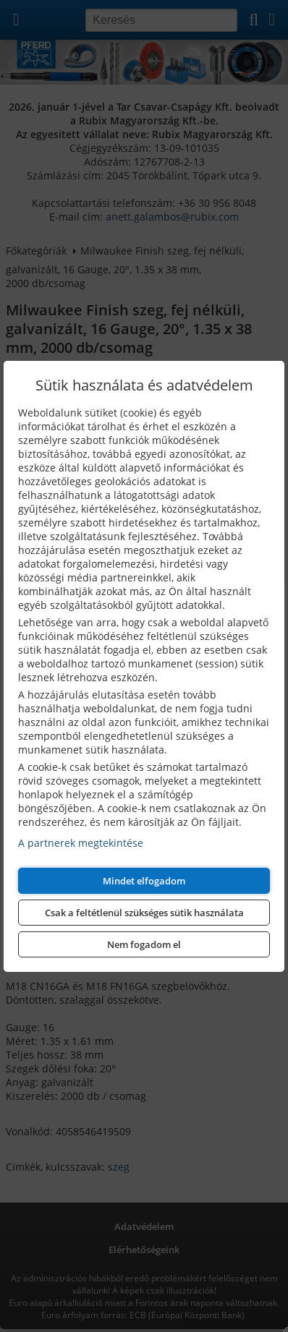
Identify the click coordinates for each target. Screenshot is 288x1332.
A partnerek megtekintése (80, 843)
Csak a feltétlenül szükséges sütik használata (144, 912)
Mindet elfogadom (144, 880)
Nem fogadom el (144, 944)
